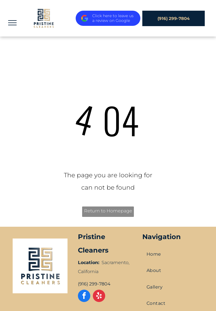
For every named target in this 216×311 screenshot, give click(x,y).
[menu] (12, 22)
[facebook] (84, 296)
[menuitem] (174, 254)
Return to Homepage (108, 211)
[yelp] (99, 296)
